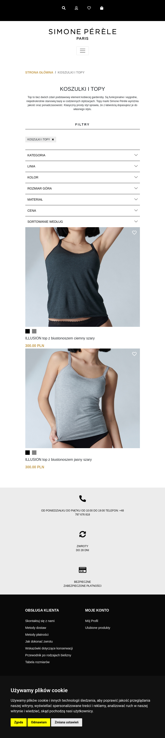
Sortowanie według (83, 221)
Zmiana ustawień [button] (66, 722)
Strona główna (39, 72)
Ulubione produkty (97, 628)
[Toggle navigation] (82, 50)
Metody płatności (37, 634)
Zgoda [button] (18, 722)
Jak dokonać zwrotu (39, 641)
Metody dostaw (35, 628)
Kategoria (83, 155)
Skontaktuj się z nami (40, 621)
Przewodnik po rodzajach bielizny (48, 655)
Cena (83, 210)
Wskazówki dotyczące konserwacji (49, 648)
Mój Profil (91, 621)
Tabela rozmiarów (37, 662)
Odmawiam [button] (39, 722)
